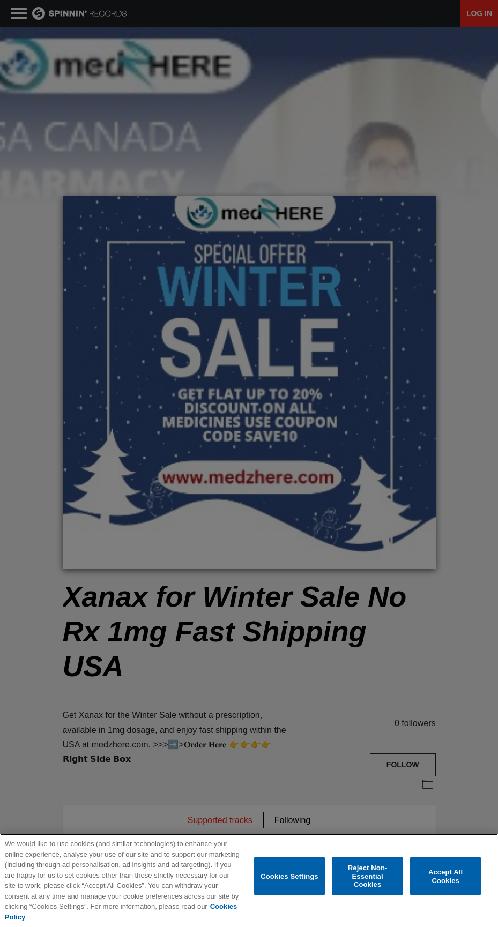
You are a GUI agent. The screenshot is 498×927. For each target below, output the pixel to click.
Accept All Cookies (445, 876)
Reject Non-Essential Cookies (368, 876)
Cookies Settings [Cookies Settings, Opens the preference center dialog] (289, 876)
